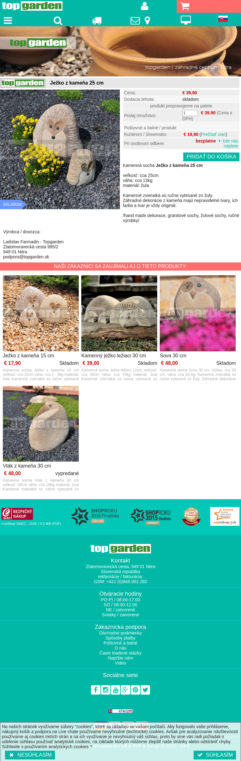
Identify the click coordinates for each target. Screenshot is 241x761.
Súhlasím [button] (215, 755)
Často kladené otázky (120, 652)
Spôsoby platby (120, 637)
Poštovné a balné (120, 642)
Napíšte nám (120, 657)
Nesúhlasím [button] (30, 755)
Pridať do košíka (211, 157)
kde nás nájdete (230, 143)
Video (120, 662)
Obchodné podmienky (120, 632)
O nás (120, 647)
